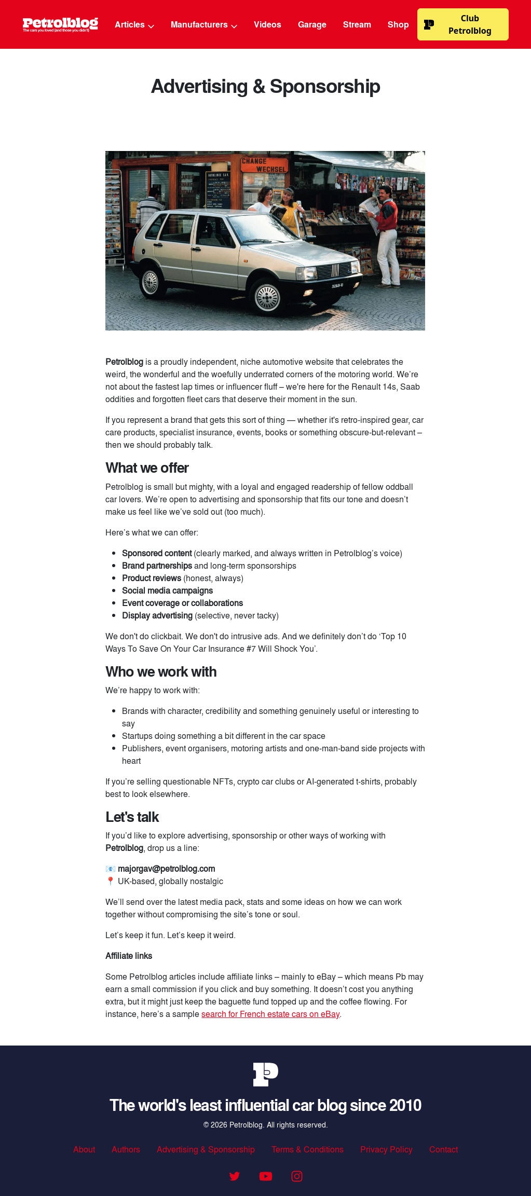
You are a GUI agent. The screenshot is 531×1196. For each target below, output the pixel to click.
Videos (267, 24)
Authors (126, 1149)
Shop (398, 24)
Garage (312, 24)
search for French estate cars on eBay (270, 1014)
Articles (134, 24)
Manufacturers (204, 24)
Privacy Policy (386, 1149)
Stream (357, 24)
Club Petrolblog (458, 24)
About (84, 1149)
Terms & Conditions (307, 1149)
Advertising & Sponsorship (206, 1149)
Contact (443, 1149)
